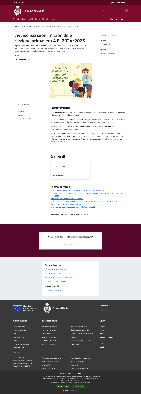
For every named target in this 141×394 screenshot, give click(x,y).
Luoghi (102, 343)
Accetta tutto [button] (63, 386)
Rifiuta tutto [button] (78, 386)
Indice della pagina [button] (23, 105)
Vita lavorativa (47, 333)
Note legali (74, 365)
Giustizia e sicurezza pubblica (80, 330)
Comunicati (103, 330)
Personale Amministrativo (21, 344)
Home (17, 26)
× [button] (139, 373)
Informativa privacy (77, 361)
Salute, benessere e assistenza (81, 340)
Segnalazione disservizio (50, 361)
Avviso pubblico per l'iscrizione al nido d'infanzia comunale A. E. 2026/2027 (78, 190)
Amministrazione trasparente (80, 358)
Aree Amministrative (20, 330)
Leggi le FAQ (46, 365)
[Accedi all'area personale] (118, 2)
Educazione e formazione (79, 326)
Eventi (102, 347)
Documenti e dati (18, 347)
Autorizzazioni (75, 344)
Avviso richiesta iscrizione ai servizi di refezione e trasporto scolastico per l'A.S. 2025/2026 (84, 201)
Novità (24, 26)
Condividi (105, 36)
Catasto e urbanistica (49, 340)
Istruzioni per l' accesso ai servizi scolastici (66, 204)
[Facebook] (108, 10)
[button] (70, 391)
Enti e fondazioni (18, 337)
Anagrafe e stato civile (49, 326)
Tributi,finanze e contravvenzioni (82, 333)
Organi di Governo (19, 326)
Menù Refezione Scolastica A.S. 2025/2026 (67, 198)
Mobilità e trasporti (48, 344)
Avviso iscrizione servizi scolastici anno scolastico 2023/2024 (73, 207)
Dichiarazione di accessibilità (80, 368)
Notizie (102, 326)
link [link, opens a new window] (89, 382)
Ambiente (74, 337)
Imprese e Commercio (49, 337)
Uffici (14, 333)
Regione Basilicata (19, 2)
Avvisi (31, 26)
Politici (15, 340)
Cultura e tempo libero (49, 330)
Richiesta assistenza (48, 368)
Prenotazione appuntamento (51, 358)
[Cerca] (125, 10)
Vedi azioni (114, 36)
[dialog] (70, 382)
